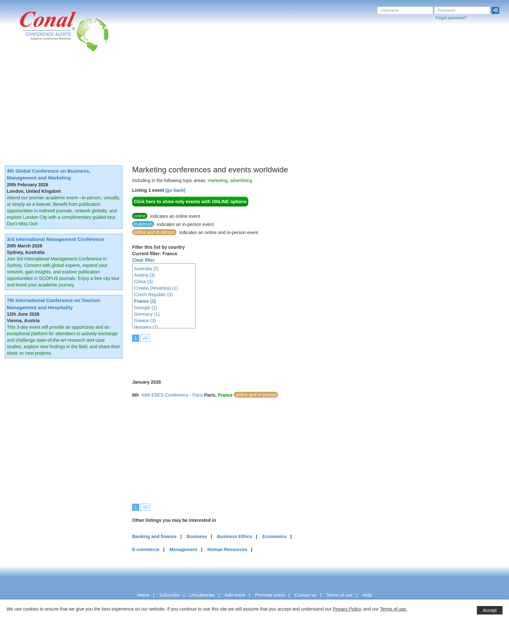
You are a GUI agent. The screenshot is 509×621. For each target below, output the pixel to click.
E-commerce (145, 549)
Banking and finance (154, 536)
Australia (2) (146, 268)
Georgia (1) (145, 307)
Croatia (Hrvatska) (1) (156, 288)
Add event (235, 595)
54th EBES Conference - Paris (172, 395)
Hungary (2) (146, 327)
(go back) (175, 190)
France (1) (145, 301)
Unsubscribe (202, 595)
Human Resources (227, 549)
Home (143, 595)
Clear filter (143, 260)
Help (367, 595)
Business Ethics (234, 536)
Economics (274, 536)
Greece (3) (145, 320)
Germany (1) (147, 314)
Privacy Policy (347, 609)
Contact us (306, 595)
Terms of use (339, 595)
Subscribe (169, 595)
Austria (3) (144, 275)
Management (183, 549)
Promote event (270, 595)
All (145, 338)
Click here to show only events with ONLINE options (190, 201)
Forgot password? (451, 18)
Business (197, 536)
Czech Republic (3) (153, 294)
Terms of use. (393, 609)
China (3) (143, 281)
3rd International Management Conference (55, 239)
